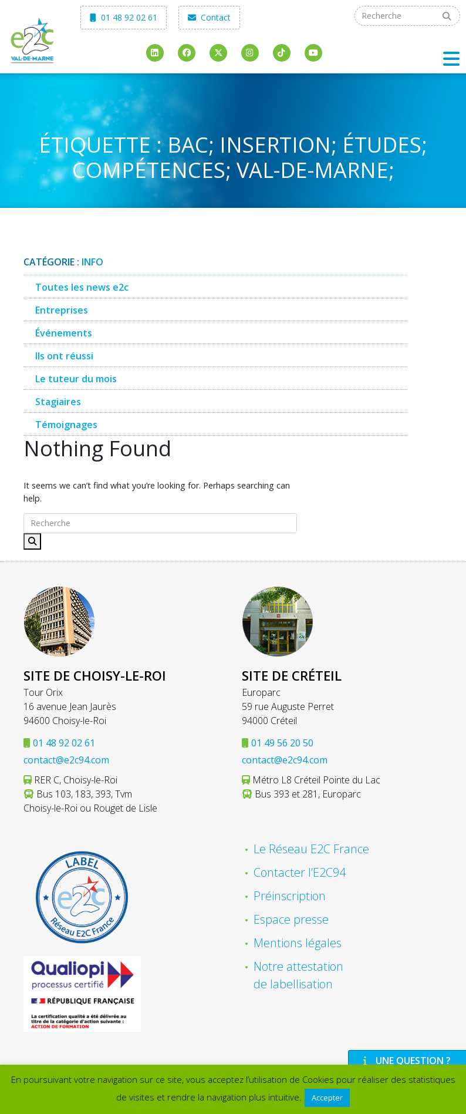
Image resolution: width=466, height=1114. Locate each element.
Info (92, 261)
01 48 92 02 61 (123, 17)
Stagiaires (58, 401)
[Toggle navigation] (451, 58)
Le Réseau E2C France (311, 849)
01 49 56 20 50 (282, 742)
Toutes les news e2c (82, 287)
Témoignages (66, 424)
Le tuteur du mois (76, 378)
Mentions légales (298, 943)
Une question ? (405, 1060)
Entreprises (61, 310)
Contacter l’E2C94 (300, 872)
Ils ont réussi (64, 355)
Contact (209, 17)
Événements (63, 333)
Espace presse (291, 919)
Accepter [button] (327, 1097)
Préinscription (290, 896)
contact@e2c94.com (66, 759)
